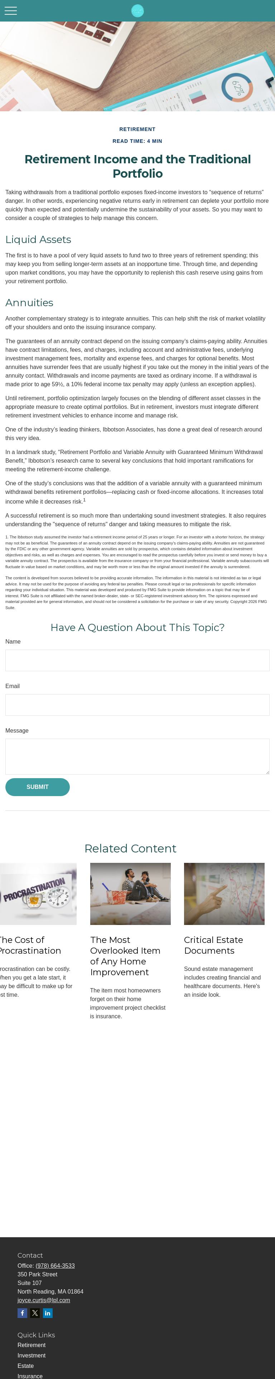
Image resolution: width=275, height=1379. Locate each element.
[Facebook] (22, 1313)
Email (12, 686)
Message (17, 731)
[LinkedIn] (48, 1313)
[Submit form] (37, 787)
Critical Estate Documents (213, 945)
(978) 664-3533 (54, 1266)
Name (13, 642)
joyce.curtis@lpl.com (44, 1300)
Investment (31, 1355)
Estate (26, 1366)
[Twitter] (35, 1313)
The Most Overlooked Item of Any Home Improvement (125, 956)
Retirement (31, 1345)
